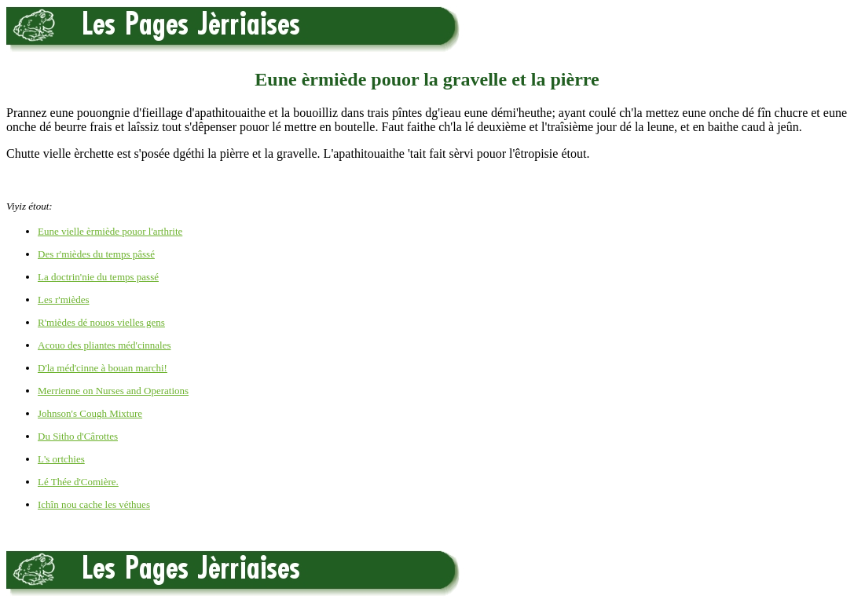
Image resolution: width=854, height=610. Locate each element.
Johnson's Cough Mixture (90, 413)
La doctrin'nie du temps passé (98, 277)
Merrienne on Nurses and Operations (113, 390)
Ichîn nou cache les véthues (94, 504)
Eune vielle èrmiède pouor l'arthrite (110, 231)
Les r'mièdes (64, 299)
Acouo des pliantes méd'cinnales (104, 345)
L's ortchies (61, 459)
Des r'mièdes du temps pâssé (96, 254)
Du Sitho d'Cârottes (78, 436)
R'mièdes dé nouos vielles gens (101, 322)
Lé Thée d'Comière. (78, 482)
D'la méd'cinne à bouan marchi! (102, 368)
